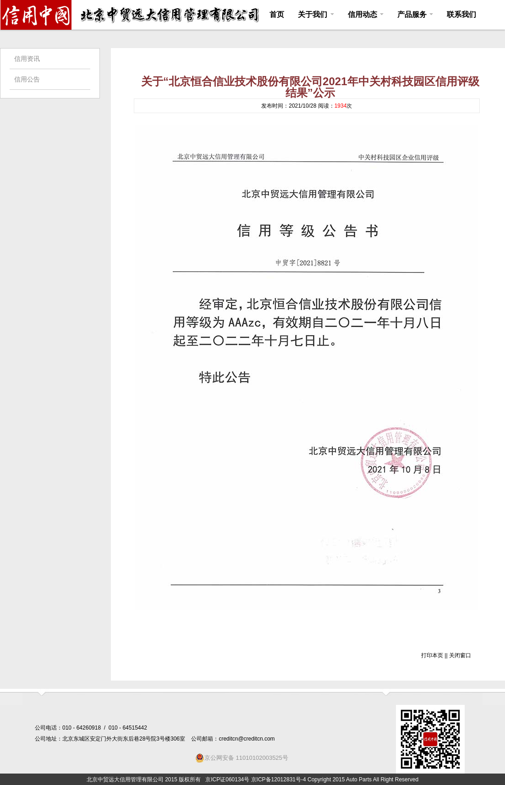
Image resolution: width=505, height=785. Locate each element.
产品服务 (415, 14)
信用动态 (366, 14)
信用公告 (27, 79)
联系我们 (461, 14)
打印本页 (432, 655)
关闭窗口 (460, 655)
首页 (276, 14)
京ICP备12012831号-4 (278, 779)
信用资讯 (27, 58)
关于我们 (316, 14)
